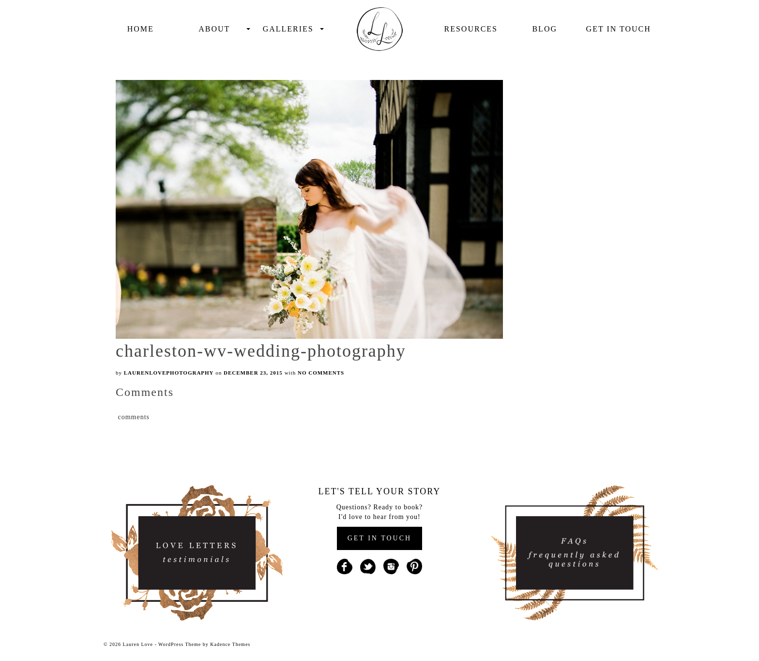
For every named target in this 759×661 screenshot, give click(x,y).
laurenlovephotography (169, 373)
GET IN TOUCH (379, 538)
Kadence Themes (230, 644)
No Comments (321, 373)
